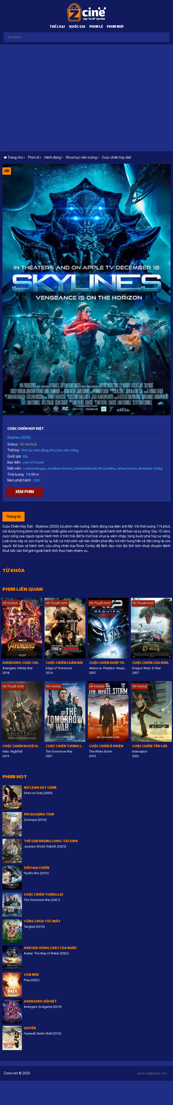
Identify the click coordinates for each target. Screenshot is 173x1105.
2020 (36, 480)
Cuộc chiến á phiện (106, 746)
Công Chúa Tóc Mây (42, 922)
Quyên (30, 1028)
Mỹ (25, 456)
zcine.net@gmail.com (152, 1073)
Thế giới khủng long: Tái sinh (51, 841)
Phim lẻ (96, 27)
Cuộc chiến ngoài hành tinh (22, 746)
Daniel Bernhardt (85, 468)
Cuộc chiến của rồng (151, 663)
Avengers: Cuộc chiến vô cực (22, 663)
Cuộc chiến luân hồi (64, 663)
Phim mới (115, 27)
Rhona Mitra (106, 468)
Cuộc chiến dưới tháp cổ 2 (109, 663)
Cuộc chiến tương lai (65, 746)
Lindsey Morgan (34, 468)
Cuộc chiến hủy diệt (116, 157)
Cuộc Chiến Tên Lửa (149, 746)
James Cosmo (127, 468)
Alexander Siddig (150, 468)
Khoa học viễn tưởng (64, 450)
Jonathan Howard (59, 468)
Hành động (40, 450)
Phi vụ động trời (39, 815)
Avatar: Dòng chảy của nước (50, 948)
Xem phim (24, 491)
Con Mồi (31, 975)
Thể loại (57, 27)
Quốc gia (77, 27)
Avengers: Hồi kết (40, 1002)
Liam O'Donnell (33, 462)
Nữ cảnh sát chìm (40, 788)
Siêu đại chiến (36, 868)
